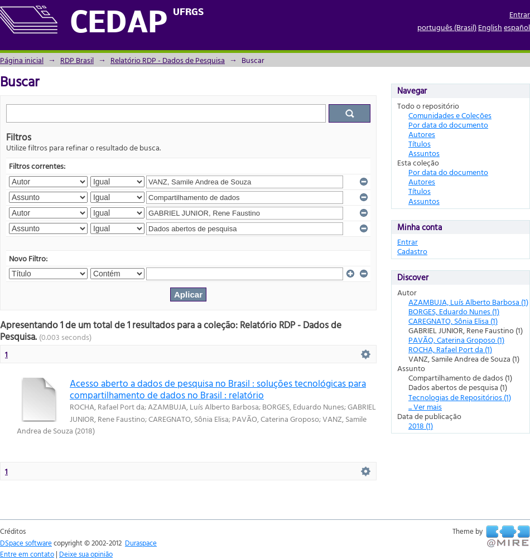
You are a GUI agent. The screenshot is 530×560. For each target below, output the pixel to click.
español (517, 27)
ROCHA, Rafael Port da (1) (450, 349)
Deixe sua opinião (86, 553)
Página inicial (22, 60)
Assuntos (424, 153)
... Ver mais (425, 406)
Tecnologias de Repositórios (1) (459, 397)
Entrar (519, 14)
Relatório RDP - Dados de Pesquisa (167, 60)
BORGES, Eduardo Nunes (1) (453, 311)
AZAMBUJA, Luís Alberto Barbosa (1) (468, 302)
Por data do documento (448, 124)
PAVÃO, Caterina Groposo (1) (456, 339)
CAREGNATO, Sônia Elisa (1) (453, 321)
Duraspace (141, 542)
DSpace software (26, 542)
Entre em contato (27, 553)
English (490, 27)
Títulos (419, 143)
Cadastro (412, 251)
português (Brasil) (446, 27)
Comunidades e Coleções (450, 115)
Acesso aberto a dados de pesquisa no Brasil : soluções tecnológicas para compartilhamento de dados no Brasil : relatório (218, 389)
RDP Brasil (77, 60)
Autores (421, 134)
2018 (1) (420, 425)
